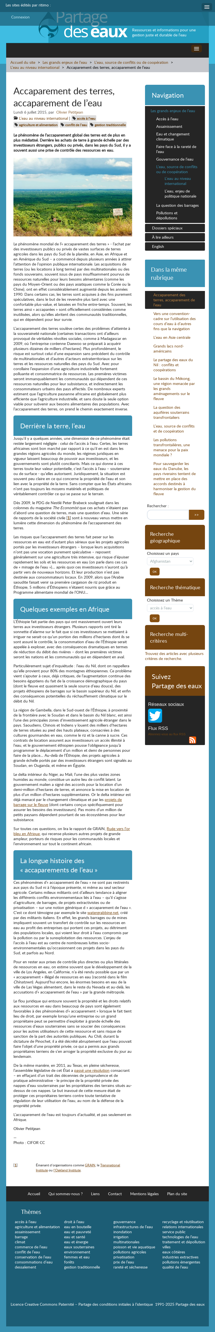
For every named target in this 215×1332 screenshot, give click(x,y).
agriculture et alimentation (38, 125)
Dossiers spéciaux (167, 228)
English (158, 246)
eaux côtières (173, 1252)
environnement (77, 1252)
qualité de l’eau (175, 1267)
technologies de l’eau (180, 1236)
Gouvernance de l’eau (174, 159)
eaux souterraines (79, 1246)
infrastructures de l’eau (133, 1226)
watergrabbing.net (102, 912)
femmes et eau (77, 1257)
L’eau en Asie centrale (171, 337)
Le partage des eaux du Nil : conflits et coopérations (173, 364)
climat (20, 1241)
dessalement (25, 1267)
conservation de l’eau (33, 1257)
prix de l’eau (123, 1262)
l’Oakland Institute (67, 1170)
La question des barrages (177, 205)
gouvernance (124, 1221)
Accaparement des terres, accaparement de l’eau (174, 299)
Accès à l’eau (167, 118)
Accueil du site (22, 62)
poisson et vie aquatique (134, 1246)
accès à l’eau (86, 118)
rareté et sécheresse (130, 1267)
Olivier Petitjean (69, 112)
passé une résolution (91, 1070)
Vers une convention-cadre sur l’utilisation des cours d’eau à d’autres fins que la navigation (174, 321)
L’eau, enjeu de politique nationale (180, 193)
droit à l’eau (74, 1221)
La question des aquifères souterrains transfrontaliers (171, 412)
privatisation (123, 1257)
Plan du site (177, 1193)
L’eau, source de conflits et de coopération (174, 428)
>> (196, 514)
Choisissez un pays (163, 553)
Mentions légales (144, 1193)
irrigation (120, 1236)
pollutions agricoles (129, 1252)
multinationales (126, 1241)
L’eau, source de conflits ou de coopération (131, 62)
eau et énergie (76, 1241)
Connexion (20, 17)
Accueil (34, 1193)
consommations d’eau (34, 1262)
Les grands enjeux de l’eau (65, 62)
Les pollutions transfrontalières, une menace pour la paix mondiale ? (171, 447)
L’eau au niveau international (34, 67)
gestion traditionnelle (110, 125)
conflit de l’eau (76, 125)
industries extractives (180, 1257)
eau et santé (74, 1236)
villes (166, 1246)
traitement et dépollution (183, 1241)
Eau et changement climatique (173, 136)
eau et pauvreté (77, 1231)
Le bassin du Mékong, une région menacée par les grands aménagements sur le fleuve (174, 388)
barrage (21, 1236)
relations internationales (182, 1226)
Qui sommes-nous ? (65, 1193)
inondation (122, 1231)
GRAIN (90, 1165)
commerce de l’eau (31, 1246)
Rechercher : (158, 505)
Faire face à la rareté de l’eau (176, 149)
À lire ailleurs (163, 237)
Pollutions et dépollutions (166, 215)
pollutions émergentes (181, 1262)
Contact (115, 1193)
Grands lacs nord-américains (168, 348)
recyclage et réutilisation (183, 1221)
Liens (95, 1193)
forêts (69, 1262)
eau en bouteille (77, 1226)
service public (174, 1231)
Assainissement (169, 126)
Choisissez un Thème (165, 600)
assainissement (27, 1231)
